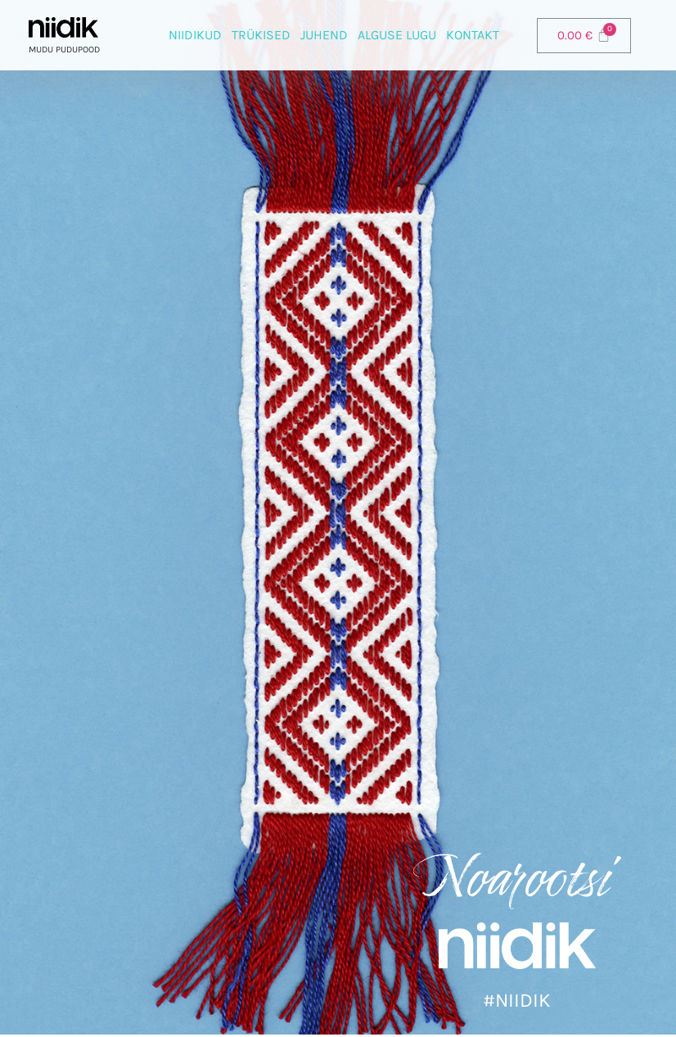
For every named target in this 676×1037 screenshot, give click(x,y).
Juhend (324, 35)
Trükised (261, 35)
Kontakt (472, 35)
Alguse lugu (397, 35)
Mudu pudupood (64, 49)
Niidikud (195, 35)
